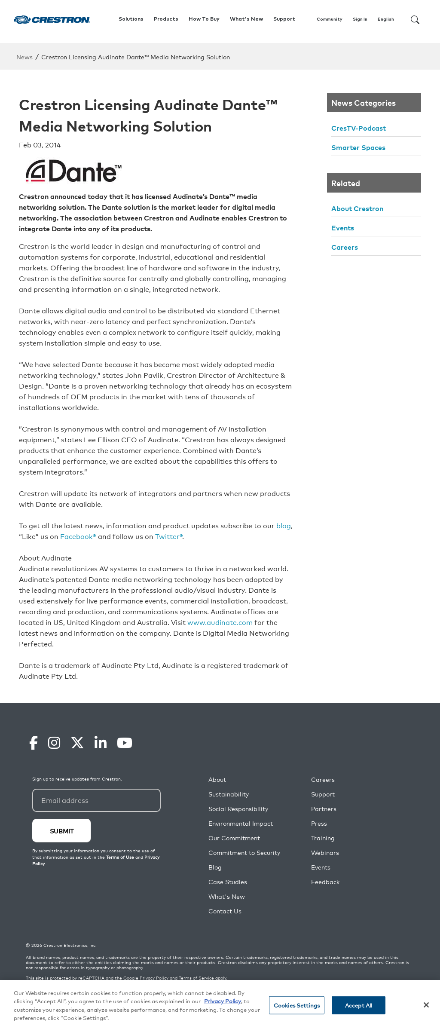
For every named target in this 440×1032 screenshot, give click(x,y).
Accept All (358, 1005)
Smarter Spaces (358, 147)
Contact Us (224, 911)
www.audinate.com (220, 622)
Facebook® (78, 536)
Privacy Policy (154, 977)
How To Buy (204, 19)
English (386, 19)
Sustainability (228, 794)
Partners (323, 808)
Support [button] (284, 19)
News (24, 56)
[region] (220, 1006)
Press (319, 823)
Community (329, 19)
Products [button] (166, 19)
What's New (246, 19)
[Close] (426, 1004)
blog (283, 525)
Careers (344, 246)
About (217, 779)
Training (323, 838)
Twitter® (168, 536)
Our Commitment (234, 838)
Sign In (360, 19)
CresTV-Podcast (358, 127)
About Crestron (357, 208)
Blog (215, 867)
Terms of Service (196, 977)
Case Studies (227, 881)
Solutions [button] (131, 19)
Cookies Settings (297, 1005)
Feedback (325, 881)
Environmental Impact (240, 823)
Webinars (325, 852)
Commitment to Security (244, 852)
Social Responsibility (238, 808)
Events (342, 227)
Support (323, 794)
